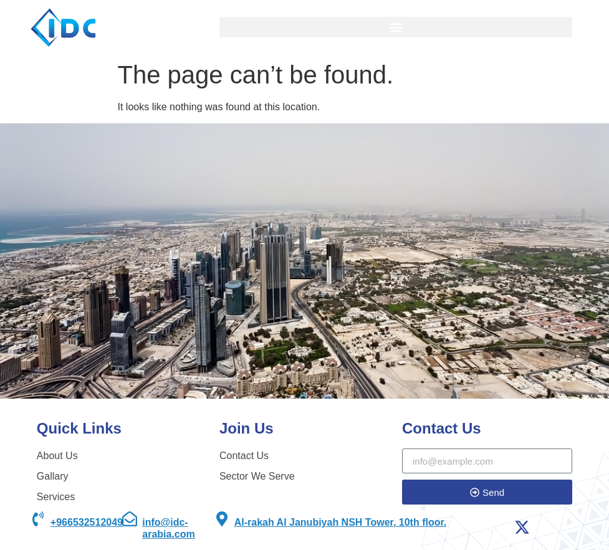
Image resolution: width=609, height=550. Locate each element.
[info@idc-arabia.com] (129, 518)
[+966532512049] (38, 518)
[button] (395, 27)
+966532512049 (86, 522)
